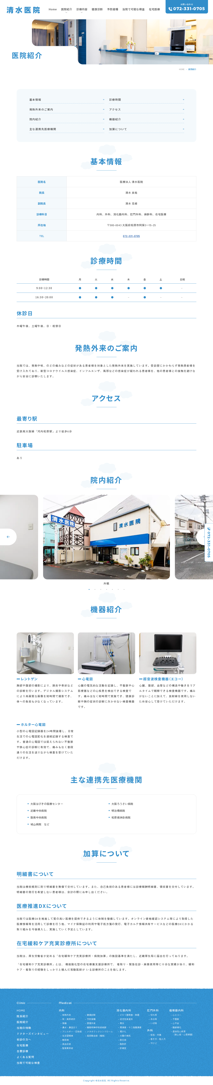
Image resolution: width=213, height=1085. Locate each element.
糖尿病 (65, 1039)
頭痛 (64, 1023)
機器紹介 (115, 119)
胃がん (123, 1031)
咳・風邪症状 (68, 1019)
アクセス (115, 109)
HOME (182, 69)
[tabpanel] (106, 541)
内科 (62, 1010)
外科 (150, 1030)
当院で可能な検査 (133, 9)
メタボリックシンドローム (100, 1031)
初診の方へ (24, 1039)
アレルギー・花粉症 (72, 1031)
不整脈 (176, 1019)
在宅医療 (154, 9)
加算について (118, 129)
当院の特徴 (24, 1028)
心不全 (176, 1023)
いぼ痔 (153, 1023)
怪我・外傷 (155, 1034)
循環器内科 (176, 1010)
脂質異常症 (67, 1048)
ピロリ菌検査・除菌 (129, 1014)
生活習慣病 (67, 1035)
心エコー (177, 1014)
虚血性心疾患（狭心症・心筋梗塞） (183, 1033)
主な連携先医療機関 (42, 129)
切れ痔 (153, 1014)
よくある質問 (25, 1057)
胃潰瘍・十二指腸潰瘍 (130, 1027)
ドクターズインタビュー (33, 1034)
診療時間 (115, 100)
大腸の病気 (125, 1035)
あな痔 (153, 1019)
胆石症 (123, 1039)
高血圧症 (66, 1044)
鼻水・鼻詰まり (69, 1027)
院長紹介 (22, 1016)
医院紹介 (22, 1022)
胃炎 (122, 1023)
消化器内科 (123, 1010)
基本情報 (35, 100)
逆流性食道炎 (126, 1019)
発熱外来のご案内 (41, 109)
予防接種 (112, 9)
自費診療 (22, 1051)
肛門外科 (153, 1010)
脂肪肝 (123, 1044)
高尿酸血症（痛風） (96, 1035)
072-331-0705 (131, 236)
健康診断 (97, 9)
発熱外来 (66, 1014)
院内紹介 (35, 119)
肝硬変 (123, 1048)
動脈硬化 (177, 1027)
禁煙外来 (91, 1023)
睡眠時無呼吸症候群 (96, 1027)
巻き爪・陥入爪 (158, 1039)
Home (53, 9)
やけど (153, 1043)
